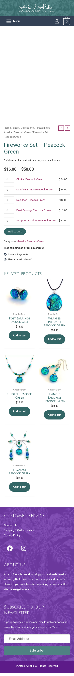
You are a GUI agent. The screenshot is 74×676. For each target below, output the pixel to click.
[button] (10, 551)
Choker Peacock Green (29, 182)
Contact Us (10, 527)
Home (7, 130)
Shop (16, 130)
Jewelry (21, 244)
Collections (27, 130)
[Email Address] (37, 641)
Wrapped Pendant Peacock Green (36, 223)
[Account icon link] (56, 21)
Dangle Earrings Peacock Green (34, 192)
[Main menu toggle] (13, 21)
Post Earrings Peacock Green (33, 213)
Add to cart (15, 234)
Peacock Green (22, 135)
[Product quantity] (9, 182)
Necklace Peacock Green (30, 202)
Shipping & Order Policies (19, 533)
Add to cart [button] (19, 338)
